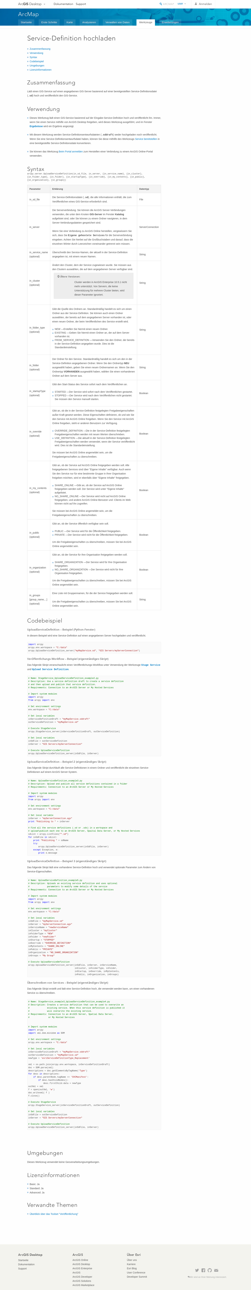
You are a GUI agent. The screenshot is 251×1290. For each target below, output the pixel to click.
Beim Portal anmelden (71, 151)
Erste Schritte (49, 22)
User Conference (136, 1272)
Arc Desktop (30, 4)
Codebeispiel (37, 61)
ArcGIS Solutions (82, 1281)
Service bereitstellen (146, 139)
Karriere (131, 1264)
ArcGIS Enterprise (82, 1268)
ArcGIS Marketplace (83, 1285)
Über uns (132, 1260)
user (180, 3)
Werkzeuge (145, 22)
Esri (225, 4)
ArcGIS (76, 1272)
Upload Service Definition (50, 669)
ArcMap (28, 14)
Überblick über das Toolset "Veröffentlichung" (54, 1214)
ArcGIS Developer (82, 1276)
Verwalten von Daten (117, 22)
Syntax (33, 57)
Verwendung (36, 53)
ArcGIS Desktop (81, 1264)
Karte (70, 22)
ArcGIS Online (80, 1260)
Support (81, 4)
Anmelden (205, 4)
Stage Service (150, 665)
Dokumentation (63, 4)
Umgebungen (37, 65)
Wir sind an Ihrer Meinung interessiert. (208, 1277)
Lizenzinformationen (40, 69)
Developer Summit (137, 1276)
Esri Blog (132, 1268)
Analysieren (89, 22)
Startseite (26, 22)
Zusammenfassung (40, 48)
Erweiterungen (170, 22)
